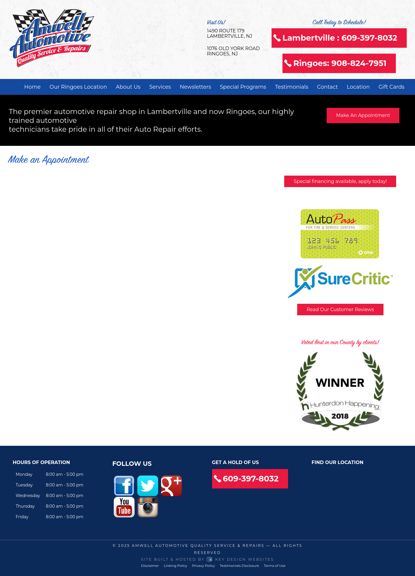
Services (160, 87)
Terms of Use (274, 566)
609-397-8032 (251, 478)
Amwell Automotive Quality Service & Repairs (198, 545)
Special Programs (243, 87)
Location (358, 87)
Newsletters (195, 87)
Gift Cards (391, 87)
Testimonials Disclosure (239, 566)
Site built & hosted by (207, 559)
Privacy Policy (203, 566)
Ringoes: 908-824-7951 (339, 63)
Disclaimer (150, 566)
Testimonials (291, 87)
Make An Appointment (363, 115)
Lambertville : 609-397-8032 (339, 38)
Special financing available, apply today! (340, 181)
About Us (128, 87)
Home (32, 87)
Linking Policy (175, 566)
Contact (327, 87)
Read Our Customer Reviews (340, 309)
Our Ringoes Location (78, 87)
